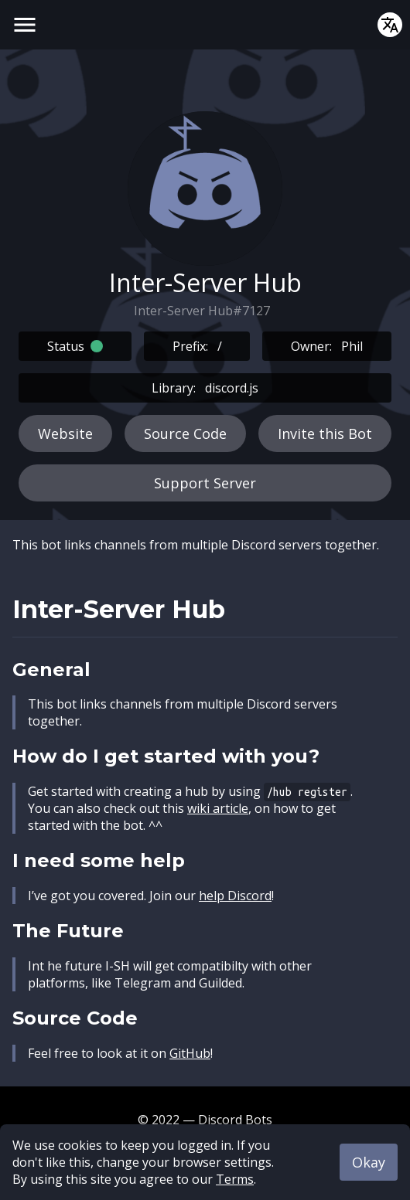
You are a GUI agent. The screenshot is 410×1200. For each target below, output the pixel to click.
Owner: (327, 346)
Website (65, 433)
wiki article (217, 808)
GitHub (189, 1053)
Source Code (185, 433)
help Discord (235, 895)
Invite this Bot (325, 433)
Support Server (205, 483)
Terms (235, 1179)
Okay (368, 1162)
